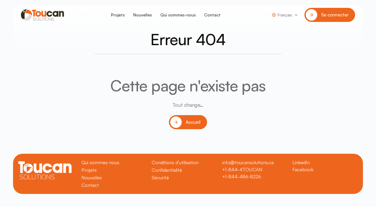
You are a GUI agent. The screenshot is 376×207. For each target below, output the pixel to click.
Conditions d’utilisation (175, 162)
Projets (118, 14)
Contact (212, 14)
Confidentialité (167, 170)
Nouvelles (142, 14)
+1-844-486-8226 (241, 176)
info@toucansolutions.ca (248, 162)
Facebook (302, 169)
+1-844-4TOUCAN (242, 169)
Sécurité (160, 177)
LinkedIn (301, 162)
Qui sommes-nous (178, 14)
